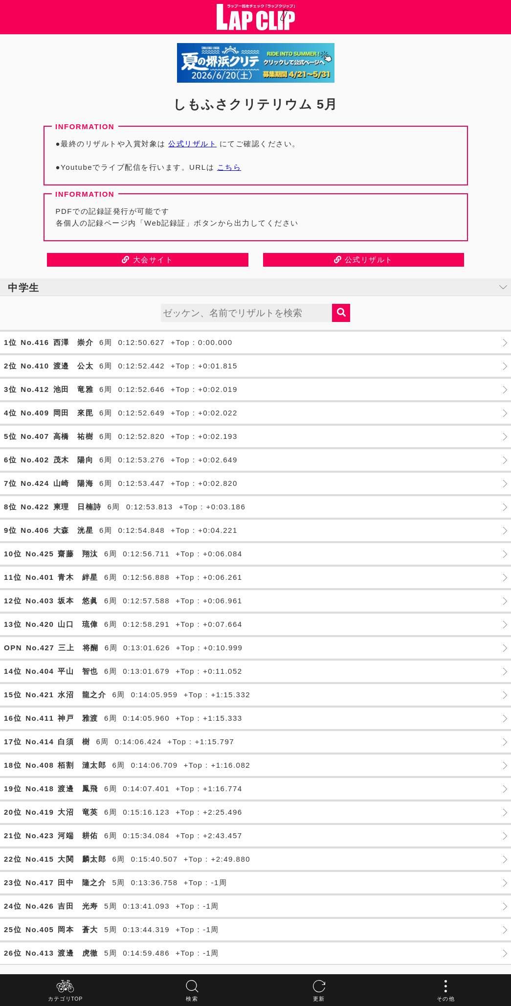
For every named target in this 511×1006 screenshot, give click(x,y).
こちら (229, 167)
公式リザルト (192, 143)
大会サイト (147, 259)
